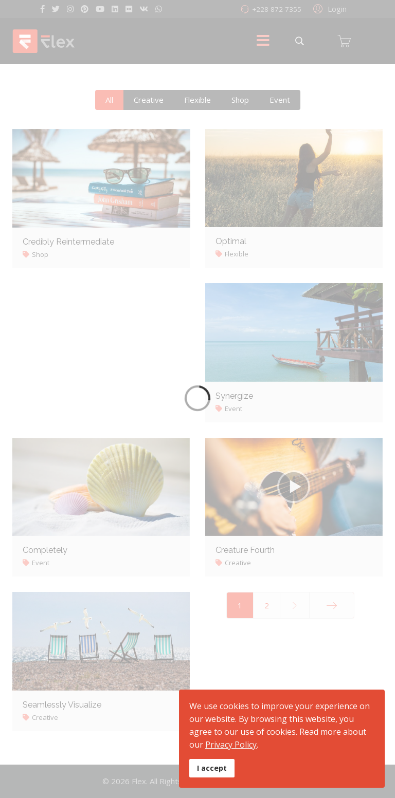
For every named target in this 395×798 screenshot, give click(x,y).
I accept (212, 768)
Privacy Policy (231, 744)
